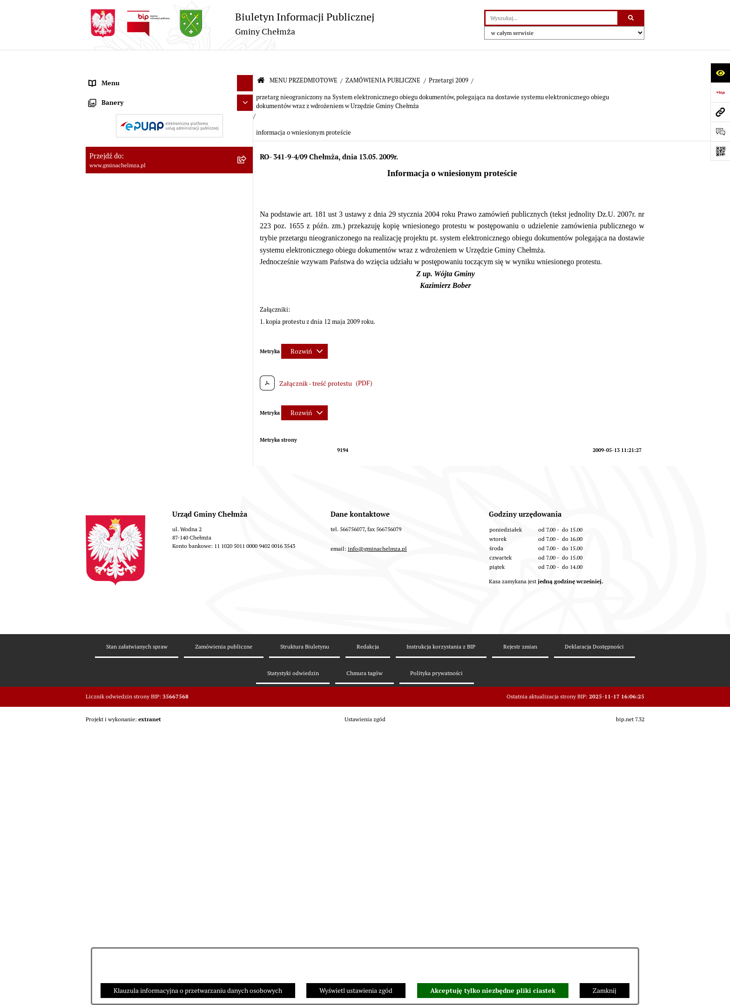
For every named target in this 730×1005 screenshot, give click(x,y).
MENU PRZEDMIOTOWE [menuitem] (124, 77)
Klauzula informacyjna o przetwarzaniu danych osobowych (198, 990)
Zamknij (604, 990)
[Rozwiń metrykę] (304, 328)
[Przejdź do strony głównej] (230, 23)
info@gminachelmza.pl (377, 878)
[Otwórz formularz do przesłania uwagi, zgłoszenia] (720, 131)
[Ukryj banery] (245, 726)
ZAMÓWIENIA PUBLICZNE (382, 58)
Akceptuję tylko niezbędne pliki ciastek (492, 990)
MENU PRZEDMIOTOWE (304, 58)
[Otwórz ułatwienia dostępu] (720, 72)
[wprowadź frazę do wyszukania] (551, 18)
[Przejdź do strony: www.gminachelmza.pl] (720, 112)
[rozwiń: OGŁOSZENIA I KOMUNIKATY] (246, 99)
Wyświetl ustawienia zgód (355, 990)
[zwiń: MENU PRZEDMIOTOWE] (246, 77)
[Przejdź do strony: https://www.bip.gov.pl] (720, 92)
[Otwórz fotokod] (720, 151)
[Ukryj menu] (245, 61)
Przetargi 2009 (448, 58)
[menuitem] (169, 99)
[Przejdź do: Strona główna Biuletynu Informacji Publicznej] (261, 59)
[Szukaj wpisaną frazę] (631, 18)
